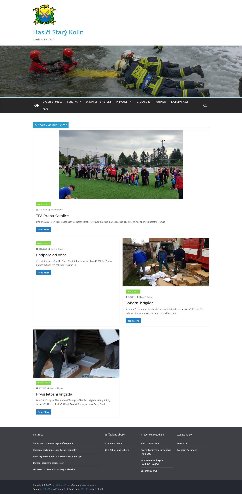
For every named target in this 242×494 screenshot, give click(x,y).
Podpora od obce (51, 254)
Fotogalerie (143, 101)
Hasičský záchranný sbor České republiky (55, 449)
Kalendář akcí (179, 101)
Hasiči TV (182, 443)
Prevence (121, 101)
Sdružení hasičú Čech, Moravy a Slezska (54, 469)
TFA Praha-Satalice (52, 215)
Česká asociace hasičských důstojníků (53, 443)
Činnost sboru (43, 204)
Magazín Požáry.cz (187, 449)
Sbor (46, 109)
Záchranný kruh (149, 470)
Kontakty (160, 101)
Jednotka (72, 101)
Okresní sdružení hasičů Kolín (48, 462)
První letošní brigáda (54, 394)
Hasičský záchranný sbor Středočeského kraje (57, 456)
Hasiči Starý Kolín (58, 32)
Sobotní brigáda (140, 302)
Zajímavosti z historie (98, 101)
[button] (79, 102)
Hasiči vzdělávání (150, 443)
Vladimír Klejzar (57, 209)
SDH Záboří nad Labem (117, 449)
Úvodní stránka (52, 101)
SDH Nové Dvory (113, 443)
